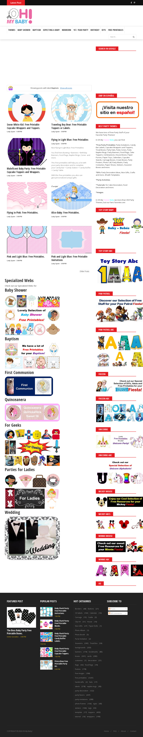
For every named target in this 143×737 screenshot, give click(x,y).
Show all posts (66, 88)
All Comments (115, 613)
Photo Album (80, 630)
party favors (80, 695)
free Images (79, 673)
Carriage (78, 617)
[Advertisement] (104, 13)
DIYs (104, 29)
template (78, 712)
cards (89, 656)
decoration (92, 660)
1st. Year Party (80, 29)
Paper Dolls (93, 626)
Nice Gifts (78, 626)
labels (77, 686)
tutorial (78, 716)
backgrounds (80, 647)
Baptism (37, 29)
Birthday (95, 29)
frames (78, 669)
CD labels (78, 613)
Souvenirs (79, 643)
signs (95, 703)
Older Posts (84, 271)
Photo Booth (80, 634)
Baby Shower (24, 29)
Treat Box (93, 643)
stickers (78, 708)
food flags (89, 665)
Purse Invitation (81, 639)
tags (90, 708)
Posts (112, 609)
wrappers (91, 716)
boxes (77, 656)
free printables (81, 678)
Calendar (93, 613)
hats (90, 682)
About (123, 731)
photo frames (80, 703)
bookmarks (93, 652)
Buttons (91, 609)
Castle (90, 617)
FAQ (115, 731)
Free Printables (115, 29)
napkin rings (91, 686)
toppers (91, 712)
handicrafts (79, 682)
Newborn (66, 29)
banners (78, 652)
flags (77, 665)
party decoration (81, 691)
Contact (133, 731)
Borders (78, 609)
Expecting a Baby (51, 29)
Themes (11, 29)
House (89, 622)
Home (106, 731)
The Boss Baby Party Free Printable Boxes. (19, 632)
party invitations (81, 699)
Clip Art (78, 622)
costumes (79, 660)
